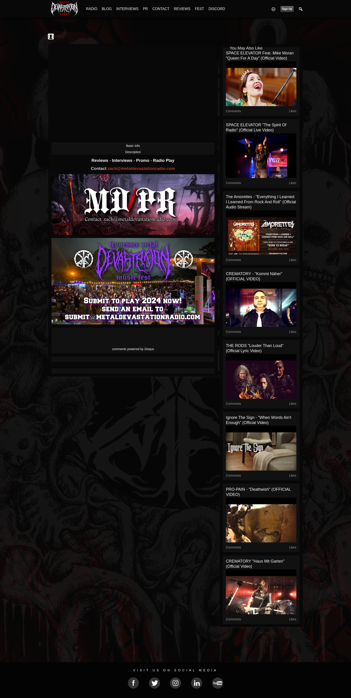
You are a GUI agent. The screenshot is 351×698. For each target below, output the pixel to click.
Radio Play (163, 160)
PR (145, 9)
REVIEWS (182, 9)
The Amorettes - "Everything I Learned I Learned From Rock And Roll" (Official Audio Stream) (261, 202)
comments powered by (133, 349)
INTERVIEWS (127, 9)
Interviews (122, 160)
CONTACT (160, 9)
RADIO (91, 9)
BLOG (107, 9)
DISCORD (216, 9)
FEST (199, 9)
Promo (143, 160)
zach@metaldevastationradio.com (141, 168)
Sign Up (287, 9)
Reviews (100, 160)
